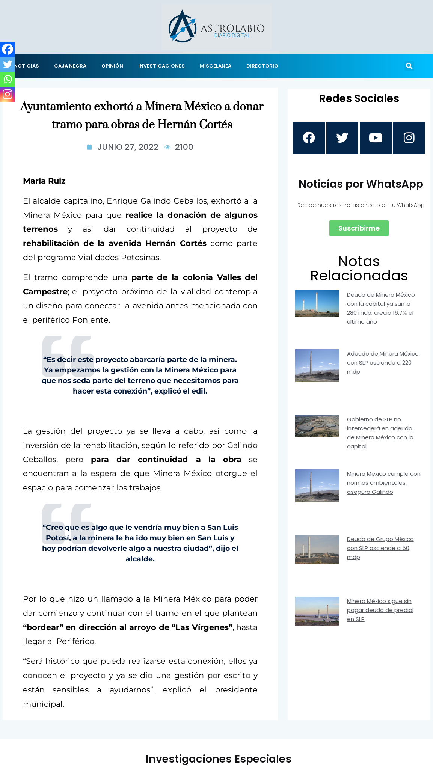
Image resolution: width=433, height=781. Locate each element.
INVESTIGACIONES (161, 65)
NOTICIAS (26, 65)
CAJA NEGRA (70, 65)
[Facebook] (7, 49)
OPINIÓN (112, 65)
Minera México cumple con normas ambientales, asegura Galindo (384, 484)
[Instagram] (7, 94)
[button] (409, 66)
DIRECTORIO (262, 65)
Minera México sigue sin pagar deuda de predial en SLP (380, 611)
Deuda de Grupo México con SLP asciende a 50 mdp (380, 549)
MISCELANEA (215, 65)
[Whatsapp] (7, 79)
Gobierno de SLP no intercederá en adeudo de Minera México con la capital (380, 433)
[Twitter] (7, 64)
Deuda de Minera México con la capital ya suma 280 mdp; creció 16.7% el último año (381, 309)
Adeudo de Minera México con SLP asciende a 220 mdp (383, 364)
